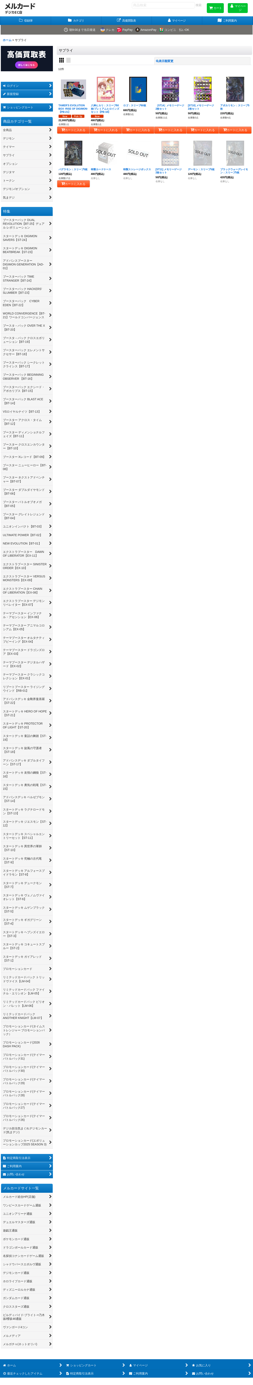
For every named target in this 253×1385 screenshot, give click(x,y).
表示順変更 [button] (164, 61)
